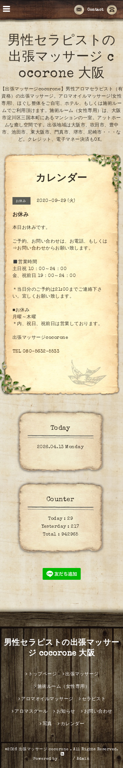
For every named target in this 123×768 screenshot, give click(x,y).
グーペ (65, 759)
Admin (83, 759)
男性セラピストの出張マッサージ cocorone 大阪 (62, 58)
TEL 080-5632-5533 (36, 351)
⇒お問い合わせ (29, 248)
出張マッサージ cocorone (45, 750)
